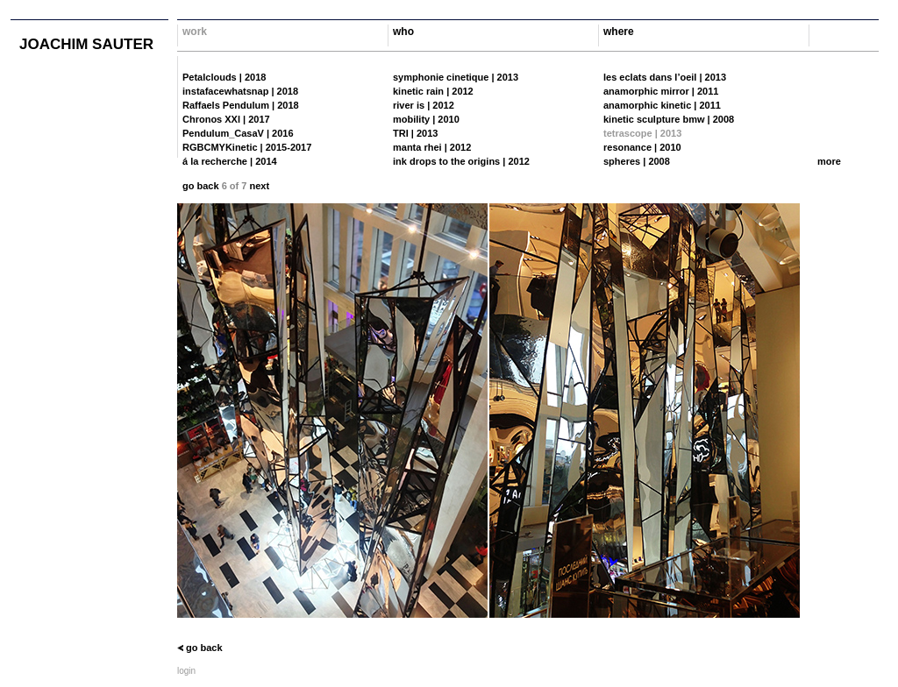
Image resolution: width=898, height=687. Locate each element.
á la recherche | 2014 (229, 161)
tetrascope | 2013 (642, 133)
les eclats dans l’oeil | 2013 (664, 77)
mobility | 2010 (426, 119)
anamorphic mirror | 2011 (660, 91)
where (618, 31)
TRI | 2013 (415, 133)
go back (200, 186)
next (259, 186)
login (186, 671)
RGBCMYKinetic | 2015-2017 (246, 147)
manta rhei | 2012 (432, 147)
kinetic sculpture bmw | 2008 (668, 119)
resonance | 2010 (642, 147)
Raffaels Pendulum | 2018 (240, 105)
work (194, 31)
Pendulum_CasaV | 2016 (238, 133)
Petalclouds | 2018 (224, 77)
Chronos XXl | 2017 (226, 119)
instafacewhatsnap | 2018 (240, 91)
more (829, 161)
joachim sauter (86, 44)
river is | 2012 (423, 105)
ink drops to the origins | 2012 (461, 161)
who (403, 31)
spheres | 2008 (636, 161)
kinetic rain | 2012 (433, 91)
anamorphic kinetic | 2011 (662, 105)
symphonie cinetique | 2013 (455, 77)
